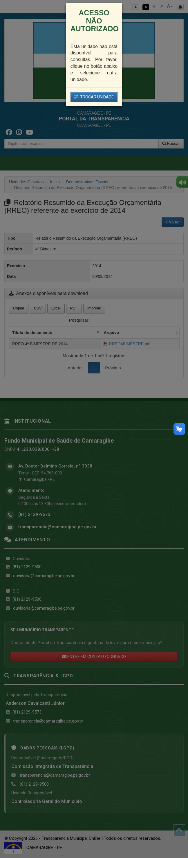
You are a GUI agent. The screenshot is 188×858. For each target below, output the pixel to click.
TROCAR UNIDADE (94, 97)
